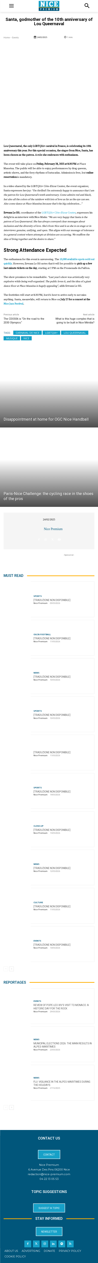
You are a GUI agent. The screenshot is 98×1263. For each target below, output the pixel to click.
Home (7, 37)
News (36, 673)
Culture (38, 902)
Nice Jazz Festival (13, 303)
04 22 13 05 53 (49, 1179)
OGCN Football (42, 634)
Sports (38, 596)
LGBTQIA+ (51, 332)
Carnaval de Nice (27, 332)
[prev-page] (6, 969)
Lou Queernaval (75, 332)
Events (15, 37)
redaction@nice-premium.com (49, 1174)
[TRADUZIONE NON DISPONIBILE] (52, 600)
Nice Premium (53, 529)
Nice (26, 338)
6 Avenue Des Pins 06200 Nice (49, 1169)
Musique (12, 338)
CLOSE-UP (38, 826)
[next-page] (11, 969)
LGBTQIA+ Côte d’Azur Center (59, 212)
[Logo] (49, 6)
